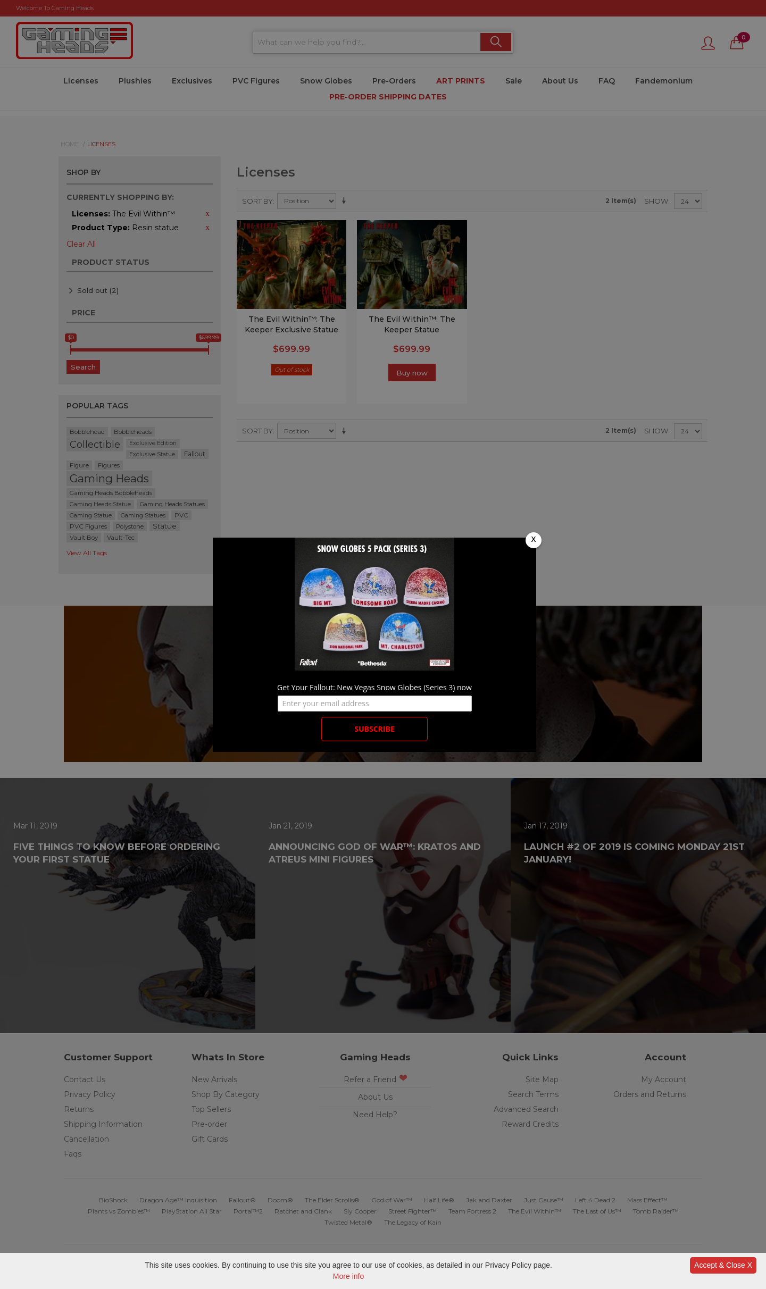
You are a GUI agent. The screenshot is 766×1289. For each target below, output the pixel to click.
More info (348, 1276)
